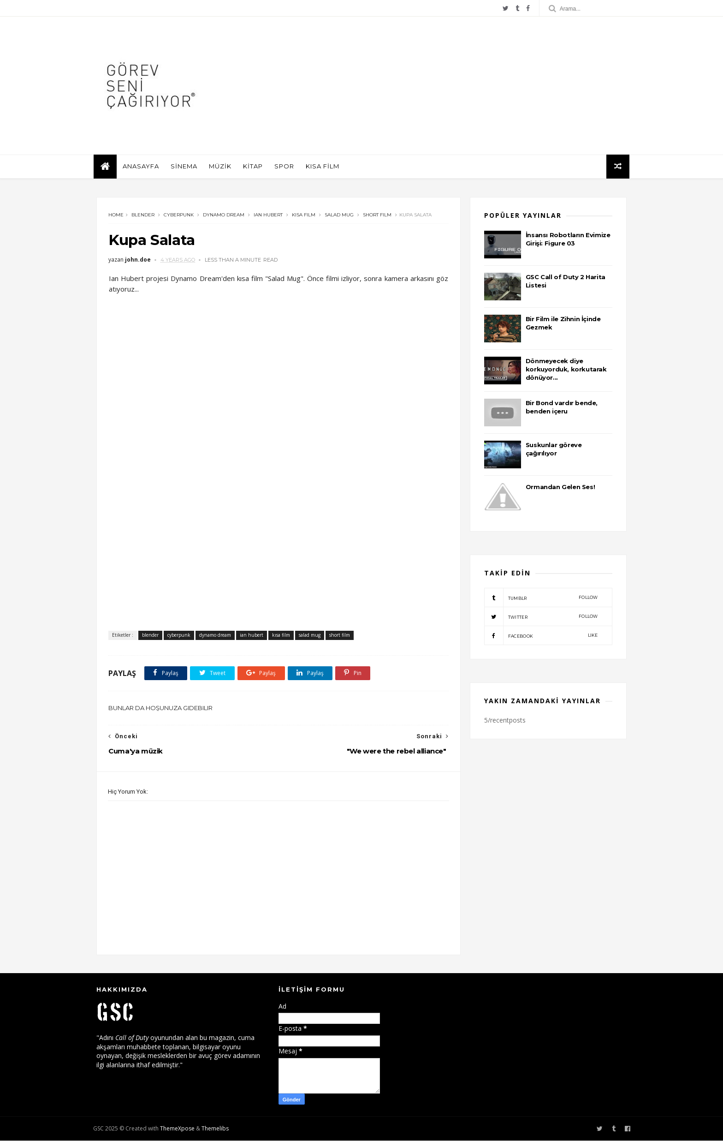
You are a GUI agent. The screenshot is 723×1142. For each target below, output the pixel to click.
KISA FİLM (325, 167)
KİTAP (256, 167)
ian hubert (268, 217)
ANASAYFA (143, 167)
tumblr (541, 599)
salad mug (339, 217)
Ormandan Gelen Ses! (560, 488)
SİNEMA (186, 167)
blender (142, 217)
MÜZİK (223, 167)
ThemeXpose (180, 1130)
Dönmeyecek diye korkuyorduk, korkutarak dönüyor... (566, 371)
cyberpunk (179, 217)
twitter (541, 618)
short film (377, 217)
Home (116, 217)
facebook (541, 637)
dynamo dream (223, 217)
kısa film (303, 217)
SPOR (287, 167)
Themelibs (218, 1130)
